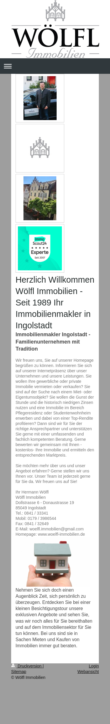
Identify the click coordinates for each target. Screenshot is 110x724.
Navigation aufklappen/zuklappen (55, 66)
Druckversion (27, 666)
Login (94, 666)
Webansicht (88, 671)
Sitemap (18, 671)
